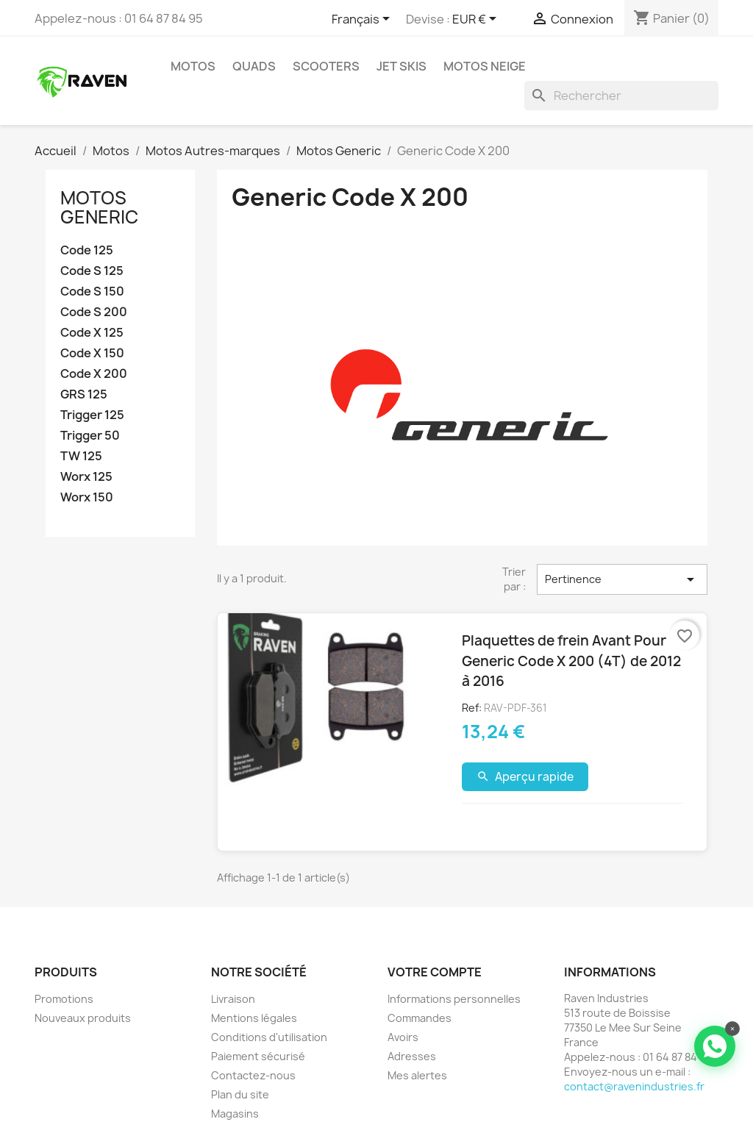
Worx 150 (86, 497)
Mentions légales (254, 1018)
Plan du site (240, 1094)
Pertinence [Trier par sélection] (622, 579)
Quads (254, 66)
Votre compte (435, 972)
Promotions (64, 999)
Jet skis (401, 66)
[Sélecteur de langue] (363, 20)
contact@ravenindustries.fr (634, 1086)
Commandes (420, 1018)
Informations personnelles (454, 999)
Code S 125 (92, 271)
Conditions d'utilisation (269, 1037)
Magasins (235, 1114)
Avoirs (403, 1037)
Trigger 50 (90, 435)
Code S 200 (93, 312)
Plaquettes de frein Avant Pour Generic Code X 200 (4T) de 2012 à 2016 (571, 660)
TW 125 (81, 456)
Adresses (412, 1056)
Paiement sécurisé (258, 1056)
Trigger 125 (92, 415)
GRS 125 (83, 394)
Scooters (326, 66)
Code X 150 (92, 353)
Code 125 (86, 250)
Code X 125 (92, 332)
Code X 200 (93, 374)
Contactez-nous (253, 1075)
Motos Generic (99, 207)
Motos (193, 66)
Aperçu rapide (525, 776)
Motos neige (484, 66)
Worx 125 (86, 477)
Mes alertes (417, 1075)
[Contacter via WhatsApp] (714, 1046)
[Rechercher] (621, 95)
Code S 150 (92, 291)
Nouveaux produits (83, 1018)
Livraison (233, 999)
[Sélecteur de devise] (477, 20)
